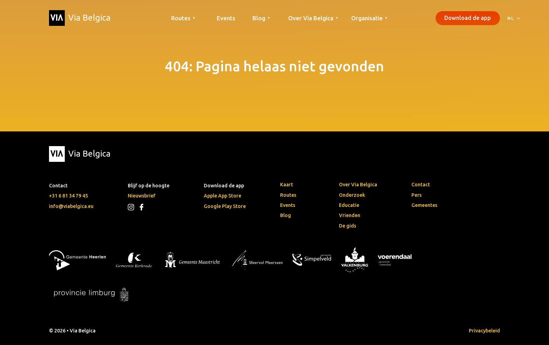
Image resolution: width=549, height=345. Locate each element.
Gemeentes (424, 205)
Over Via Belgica (358, 184)
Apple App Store (222, 196)
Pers (416, 195)
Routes (288, 195)
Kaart (286, 184)
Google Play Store (225, 206)
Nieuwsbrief (141, 196)
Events (226, 18)
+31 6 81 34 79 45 (68, 196)
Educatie (349, 205)
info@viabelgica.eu (71, 206)
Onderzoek (352, 195)
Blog (285, 215)
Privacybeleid (484, 330)
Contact (420, 184)
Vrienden (349, 215)
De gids (347, 226)
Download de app (467, 18)
